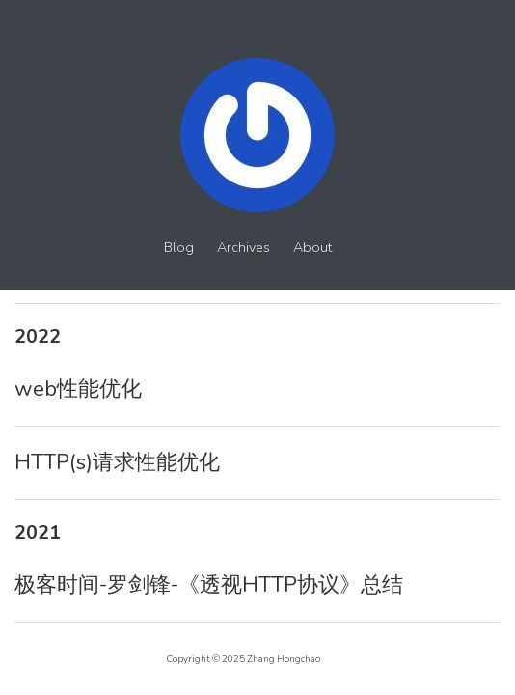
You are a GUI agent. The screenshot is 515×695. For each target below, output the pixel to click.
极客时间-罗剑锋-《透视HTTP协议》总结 (208, 584)
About (312, 247)
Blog (179, 247)
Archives (243, 247)
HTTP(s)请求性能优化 (117, 462)
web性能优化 (78, 389)
